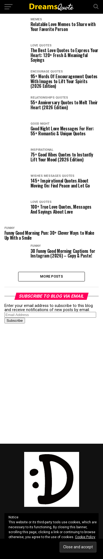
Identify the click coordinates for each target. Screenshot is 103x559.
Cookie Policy (85, 537)
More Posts (51, 276)
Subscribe (15, 320)
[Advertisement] (51, 383)
